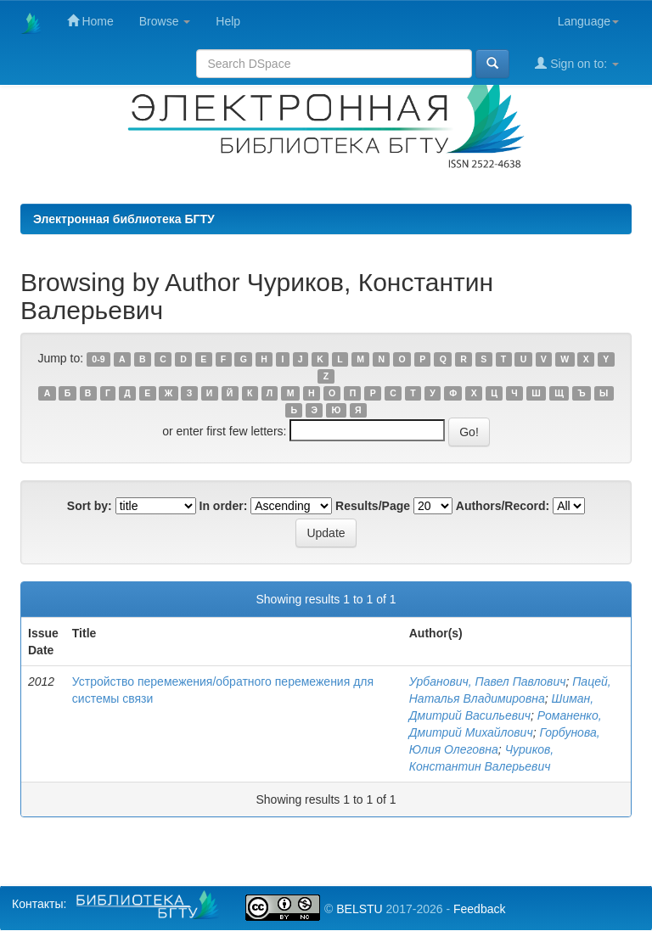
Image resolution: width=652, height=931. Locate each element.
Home (90, 21)
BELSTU (359, 909)
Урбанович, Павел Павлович (487, 681)
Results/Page (372, 506)
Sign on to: (577, 63)
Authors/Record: (502, 506)
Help (228, 21)
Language (588, 21)
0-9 (98, 359)
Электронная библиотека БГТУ (124, 219)
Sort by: (89, 506)
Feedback (479, 909)
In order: (224, 506)
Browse (165, 21)
